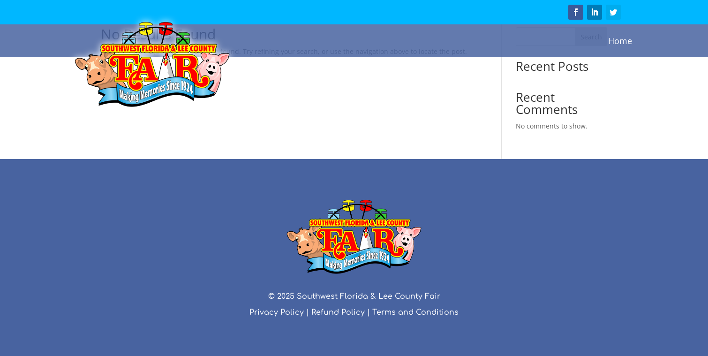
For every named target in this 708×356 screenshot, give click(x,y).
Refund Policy (338, 312)
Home (620, 40)
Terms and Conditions (415, 312)
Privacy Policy (276, 312)
